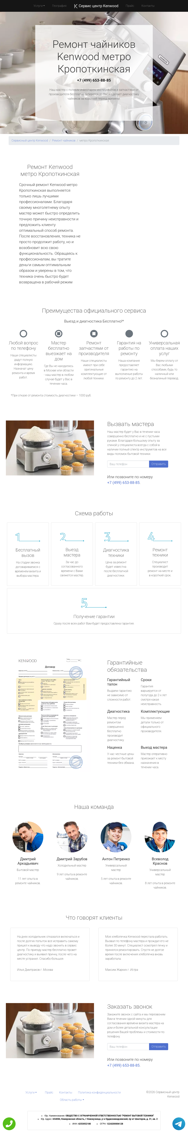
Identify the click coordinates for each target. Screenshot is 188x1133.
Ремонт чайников (63, 140)
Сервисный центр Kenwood (30, 140)
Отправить (158, 464)
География (59, 6)
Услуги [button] (38, 6)
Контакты (147, 6)
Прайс (130, 6)
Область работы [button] (71, 1100)
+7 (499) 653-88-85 (94, 80)
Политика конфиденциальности (99, 1092)
